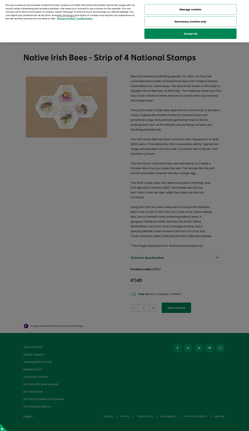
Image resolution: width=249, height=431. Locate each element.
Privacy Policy (66, 18)
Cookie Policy (84, 18)
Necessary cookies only (190, 21)
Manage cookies (190, 9)
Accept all (190, 33)
